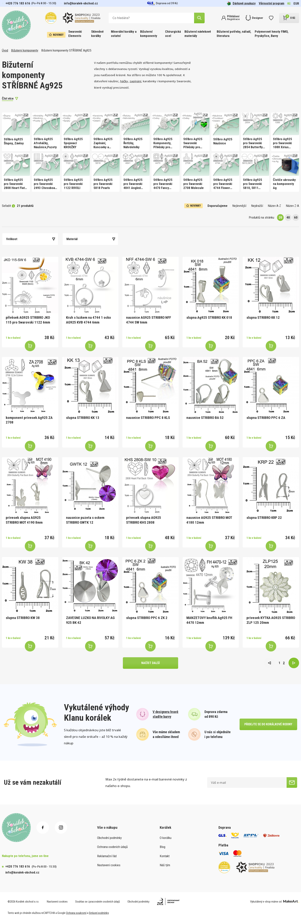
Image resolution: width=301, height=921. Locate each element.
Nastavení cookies (108, 865)
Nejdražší (257, 206)
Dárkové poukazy (241, 3)
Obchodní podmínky (109, 838)
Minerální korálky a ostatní (123, 34)
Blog (162, 847)
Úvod (5, 50)
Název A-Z (274, 206)
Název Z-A (292, 206)
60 (296, 217)
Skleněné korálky (97, 34)
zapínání (135, 81)
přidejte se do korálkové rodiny (268, 724)
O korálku (165, 838)
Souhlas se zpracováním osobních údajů (97, 901)
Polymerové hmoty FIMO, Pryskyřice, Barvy (271, 34)
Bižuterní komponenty (148, 34)
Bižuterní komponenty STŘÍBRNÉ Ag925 (66, 50)
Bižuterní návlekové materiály (197, 34)
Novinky (56, 34)
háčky (124, 81)
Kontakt (165, 856)
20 (280, 217)
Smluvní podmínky (99, 913)
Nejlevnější (239, 206)
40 (288, 217)
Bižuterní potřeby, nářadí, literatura (234, 34)
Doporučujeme (217, 206)
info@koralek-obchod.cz (81, 3)
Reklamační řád (107, 856)
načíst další (150, 663)
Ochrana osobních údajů (112, 847)
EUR (296, 3)
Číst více (8, 98)
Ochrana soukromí (76, 913)
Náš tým (165, 865)
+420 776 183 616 (18, 3)
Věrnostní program (271, 3)
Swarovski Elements (75, 34)
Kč (289, 3)
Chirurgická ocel (173, 34)
